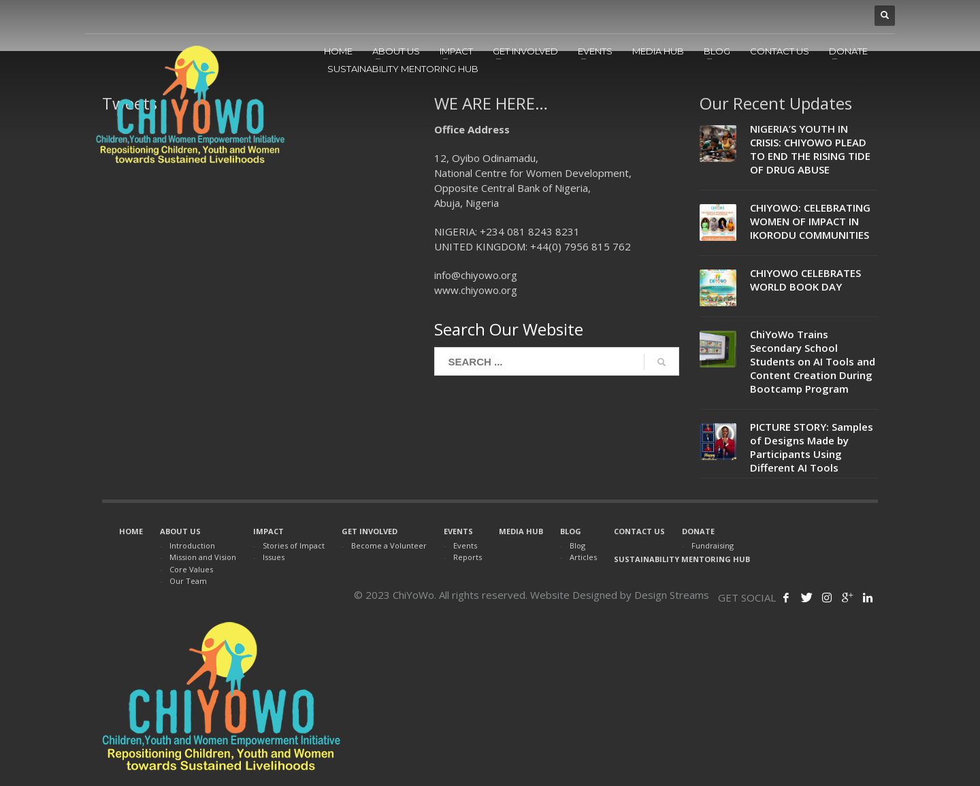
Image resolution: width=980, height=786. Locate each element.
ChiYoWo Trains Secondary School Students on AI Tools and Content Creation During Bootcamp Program (812, 361)
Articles (583, 557)
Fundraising (712, 545)
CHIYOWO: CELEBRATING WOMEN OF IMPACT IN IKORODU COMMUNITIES (810, 221)
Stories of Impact (294, 545)
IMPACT (268, 531)
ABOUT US (180, 531)
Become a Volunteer (389, 545)
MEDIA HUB (521, 531)
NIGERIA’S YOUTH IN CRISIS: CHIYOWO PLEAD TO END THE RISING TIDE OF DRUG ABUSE (810, 149)
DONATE (698, 531)
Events (465, 545)
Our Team (188, 581)
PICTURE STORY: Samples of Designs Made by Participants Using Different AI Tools (811, 447)
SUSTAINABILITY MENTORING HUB (682, 559)
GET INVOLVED (369, 531)
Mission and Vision (202, 557)
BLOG (570, 531)
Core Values (191, 569)
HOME (131, 531)
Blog (577, 545)
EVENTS (458, 531)
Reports (467, 557)
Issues (273, 557)
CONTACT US (639, 531)
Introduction (192, 545)
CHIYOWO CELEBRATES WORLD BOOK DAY (805, 279)
